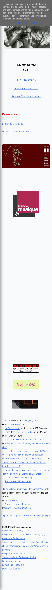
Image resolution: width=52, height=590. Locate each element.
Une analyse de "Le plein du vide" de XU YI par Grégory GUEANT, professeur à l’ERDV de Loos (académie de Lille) (25, 462)
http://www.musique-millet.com (17, 508)
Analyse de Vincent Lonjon (17, 504)
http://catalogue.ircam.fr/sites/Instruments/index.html (26, 489)
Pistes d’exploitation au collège (19, 477)
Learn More (21, 23)
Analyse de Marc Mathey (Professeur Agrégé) (23, 534)
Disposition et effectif (12, 568)
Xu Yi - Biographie (26, 80)
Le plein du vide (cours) (13, 124)
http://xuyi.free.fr (32, 420)
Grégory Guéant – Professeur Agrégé (19, 557)
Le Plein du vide (12, 428)
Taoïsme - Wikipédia (14, 424)
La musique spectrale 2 (13, 565)
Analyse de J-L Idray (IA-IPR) (15, 530)
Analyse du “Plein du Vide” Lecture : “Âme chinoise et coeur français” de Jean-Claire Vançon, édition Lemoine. (25, 546)
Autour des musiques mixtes (18, 481)
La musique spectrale (26, 88)
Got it (34, 23)
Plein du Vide (26, 432)
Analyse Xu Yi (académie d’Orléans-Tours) (24, 439)
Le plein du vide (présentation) (16, 131)
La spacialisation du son (16, 500)
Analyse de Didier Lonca (13, 538)
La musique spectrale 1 (12, 561)
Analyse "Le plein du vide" (26, 96)
